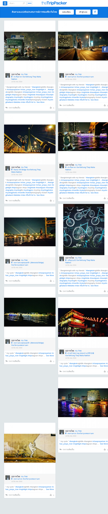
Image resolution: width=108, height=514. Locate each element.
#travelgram (41, 95)
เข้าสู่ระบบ (83, 12)
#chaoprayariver (13, 89)
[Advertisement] (27, 393)
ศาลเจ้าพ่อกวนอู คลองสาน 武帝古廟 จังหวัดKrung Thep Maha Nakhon (79, 354)
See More (40, 102)
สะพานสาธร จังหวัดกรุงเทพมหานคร (79, 77)
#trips (14, 95)
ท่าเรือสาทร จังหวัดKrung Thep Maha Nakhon (26, 78)
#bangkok (36, 87)
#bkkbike (16, 102)
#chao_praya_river (28, 89)
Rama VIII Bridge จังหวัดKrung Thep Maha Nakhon (26, 171)
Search (24, 3)
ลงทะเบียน (66, 12)
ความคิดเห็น (12, 108)
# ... (46, 89)
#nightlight (40, 89)
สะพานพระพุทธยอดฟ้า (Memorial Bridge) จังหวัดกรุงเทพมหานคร (27, 264)
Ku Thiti (24, 74)
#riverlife (21, 100)
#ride (23, 102)
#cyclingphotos (47, 97)
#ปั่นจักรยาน (31, 102)
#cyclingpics (28, 97)
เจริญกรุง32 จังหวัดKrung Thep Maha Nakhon (80, 261)
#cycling (17, 97)
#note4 (28, 100)
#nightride (31, 95)
